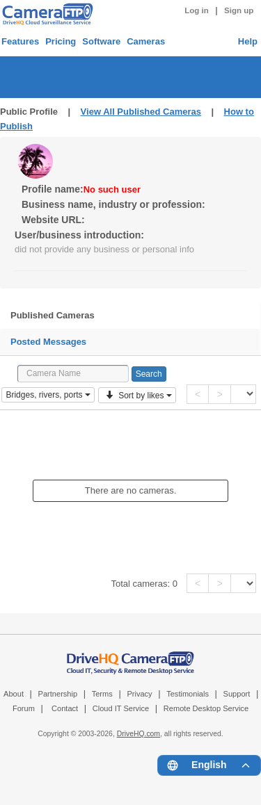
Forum (24, 708)
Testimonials (187, 694)
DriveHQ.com (138, 734)
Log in (196, 10)
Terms (102, 694)
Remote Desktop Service (206, 708)
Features (20, 41)
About (13, 694)
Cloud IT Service (121, 708)
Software (101, 41)
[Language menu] (209, 765)
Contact (65, 708)
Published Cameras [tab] (52, 315)
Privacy (139, 694)
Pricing (60, 41)
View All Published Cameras (141, 111)
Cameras (146, 41)
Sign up (238, 10)
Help (248, 41)
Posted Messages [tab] (48, 341)
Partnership (58, 694)
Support (237, 694)
